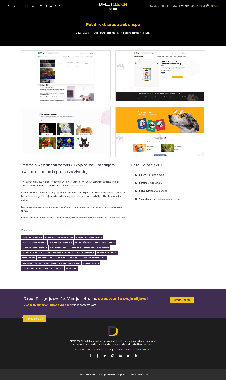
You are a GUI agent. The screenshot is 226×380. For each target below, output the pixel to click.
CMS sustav (71, 268)
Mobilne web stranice (107, 253)
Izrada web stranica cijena (96, 247)
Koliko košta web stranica (87, 242)
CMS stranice (50, 263)
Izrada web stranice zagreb (89, 237)
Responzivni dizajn (85, 253)
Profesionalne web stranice (61, 253)
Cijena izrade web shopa (33, 253)
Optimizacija (57, 268)
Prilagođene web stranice (93, 258)
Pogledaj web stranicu (168, 199)
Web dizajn (76, 247)
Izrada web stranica (59, 247)
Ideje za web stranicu (32, 237)
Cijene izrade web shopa (67, 258)
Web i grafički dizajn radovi (106, 33)
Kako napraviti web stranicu (35, 268)
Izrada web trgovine (31, 263)
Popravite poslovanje (69, 263)
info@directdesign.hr (18, 6)
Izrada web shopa (118, 217)
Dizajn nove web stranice (60, 242)
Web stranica (108, 242)
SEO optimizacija (45, 258)
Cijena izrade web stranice (34, 247)
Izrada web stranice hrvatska (59, 237)
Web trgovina (28, 258)
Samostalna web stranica (34, 242)
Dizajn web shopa (91, 263)
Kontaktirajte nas (182, 300)
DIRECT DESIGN (83, 33)
